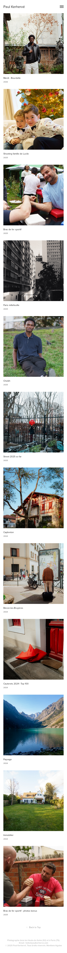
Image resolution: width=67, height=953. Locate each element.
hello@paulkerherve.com (37, 942)
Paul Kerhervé (14, 6)
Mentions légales (54, 945)
